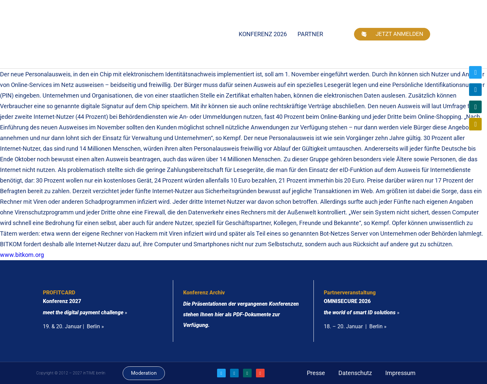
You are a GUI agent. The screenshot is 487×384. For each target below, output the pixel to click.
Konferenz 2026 (263, 34)
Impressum (400, 372)
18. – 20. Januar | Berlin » (355, 326)
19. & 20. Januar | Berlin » (73, 326)
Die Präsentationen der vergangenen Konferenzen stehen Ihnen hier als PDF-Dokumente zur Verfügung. (241, 314)
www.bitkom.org (22, 254)
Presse (316, 372)
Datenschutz (355, 372)
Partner (310, 34)
